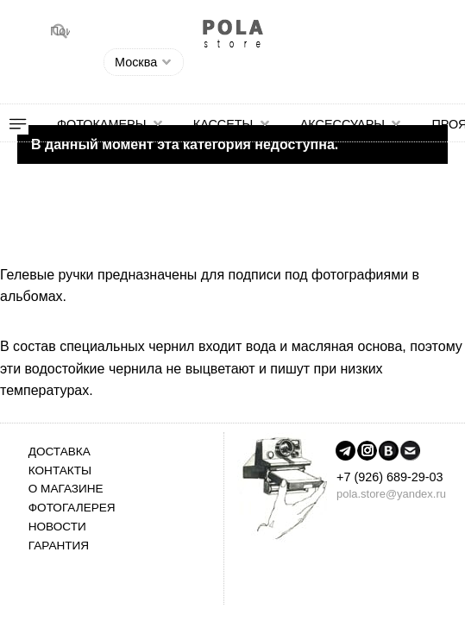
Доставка (59, 451)
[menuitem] (28, 124)
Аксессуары (342, 124)
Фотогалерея (72, 507)
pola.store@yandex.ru (391, 493)
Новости (57, 526)
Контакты (59, 470)
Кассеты (223, 124)
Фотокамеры (101, 124)
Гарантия (58, 545)
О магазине (66, 488)
